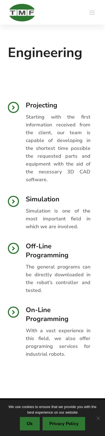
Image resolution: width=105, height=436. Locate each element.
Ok (30, 424)
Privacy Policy (64, 424)
